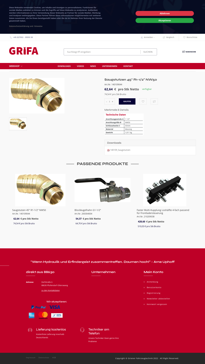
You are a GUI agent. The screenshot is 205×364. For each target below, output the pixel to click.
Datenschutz (44, 357)
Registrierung (153, 293)
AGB (54, 357)
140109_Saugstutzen (120, 149)
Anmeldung (152, 282)
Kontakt (128, 66)
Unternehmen (109, 66)
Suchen (148, 51)
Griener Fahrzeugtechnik (140, 358)
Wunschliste (190, 37)
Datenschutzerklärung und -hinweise (25, 26)
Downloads (64, 66)
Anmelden (150, 37)
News (93, 66)
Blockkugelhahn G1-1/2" (88, 210)
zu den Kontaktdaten (50, 290)
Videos (80, 66)
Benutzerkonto (154, 287)
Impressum (30, 357)
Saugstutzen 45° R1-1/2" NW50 (29, 210)
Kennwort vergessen (157, 304)
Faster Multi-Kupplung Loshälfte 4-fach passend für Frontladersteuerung (163, 211)
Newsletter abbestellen (158, 298)
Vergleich (168, 37)
